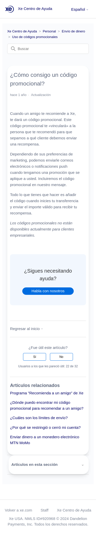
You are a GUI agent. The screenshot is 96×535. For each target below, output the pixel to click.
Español (80, 9)
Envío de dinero (73, 31)
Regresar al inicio (26, 328)
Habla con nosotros (48, 291)
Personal (49, 31)
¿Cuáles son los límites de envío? (39, 418)
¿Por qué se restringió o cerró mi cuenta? (45, 427)
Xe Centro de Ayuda (22, 31)
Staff (45, 510)
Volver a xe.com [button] (18, 510)
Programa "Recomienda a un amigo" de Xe (46, 393)
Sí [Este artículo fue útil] (34, 357)
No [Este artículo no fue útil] (61, 357)
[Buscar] (48, 49)
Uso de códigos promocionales (35, 37)
